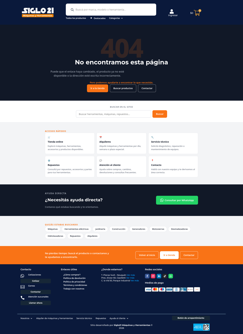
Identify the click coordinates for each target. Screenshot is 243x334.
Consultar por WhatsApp (177, 200)
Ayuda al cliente (117, 318)
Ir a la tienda (98, 88)
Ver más (131, 275)
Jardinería (100, 228)
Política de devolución (74, 278)
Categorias (114, 18)
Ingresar (173, 13)
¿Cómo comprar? (72, 275)
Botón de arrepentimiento (191, 318)
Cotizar (35, 281)
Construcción (118, 228)
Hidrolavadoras (55, 235)
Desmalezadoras (179, 228)
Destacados (98, 18)
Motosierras (158, 228)
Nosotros (25, 318)
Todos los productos (76, 18)
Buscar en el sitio (121, 106)
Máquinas (53, 228)
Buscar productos (123, 88)
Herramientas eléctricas (76, 228)
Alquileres (92, 235)
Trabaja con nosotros (73, 288)
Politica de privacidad (74, 282)
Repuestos (75, 235)
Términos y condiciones (75, 285)
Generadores (138, 228)
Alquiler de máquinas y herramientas (54, 318)
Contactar (147, 88)
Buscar (160, 113)
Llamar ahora (36, 303)
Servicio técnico (84, 318)
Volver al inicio (147, 255)
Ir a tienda (169, 255)
